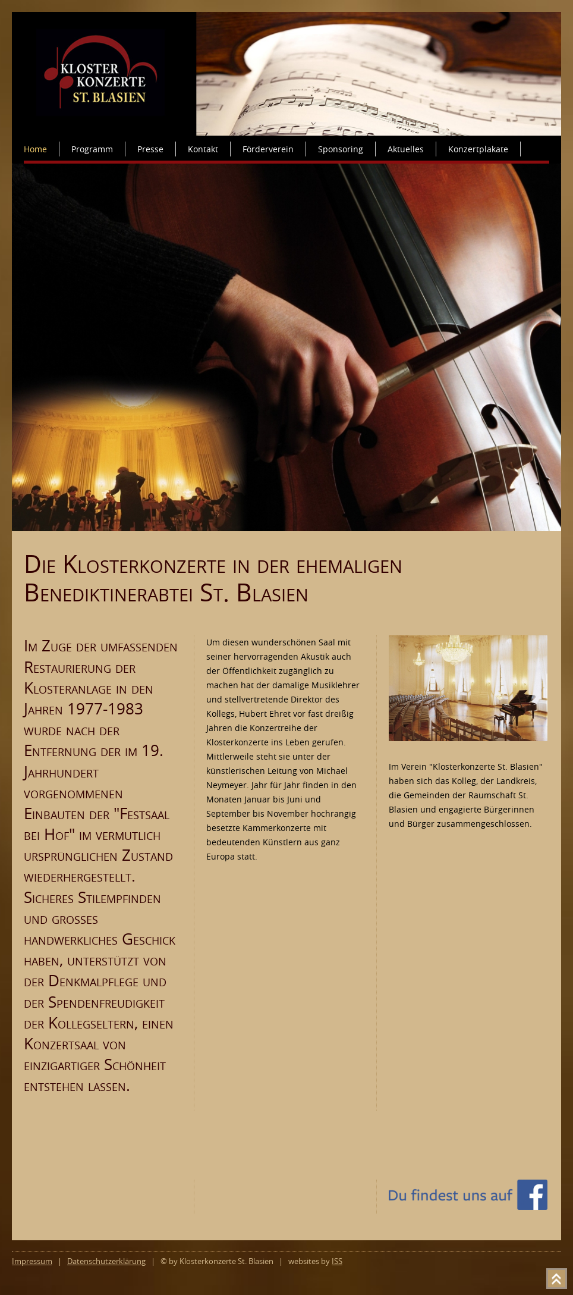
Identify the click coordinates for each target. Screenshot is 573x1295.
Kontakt (203, 149)
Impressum (32, 1261)
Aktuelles (406, 149)
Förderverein (268, 149)
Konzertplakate (478, 149)
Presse (150, 149)
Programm (92, 149)
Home (35, 149)
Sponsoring (340, 149)
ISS (337, 1261)
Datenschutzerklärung (106, 1261)
